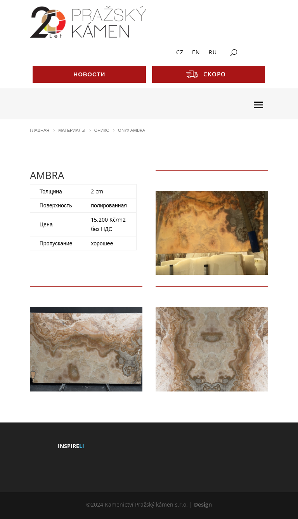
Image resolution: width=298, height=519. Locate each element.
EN (196, 53)
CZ (180, 53)
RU (213, 53)
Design (203, 504)
